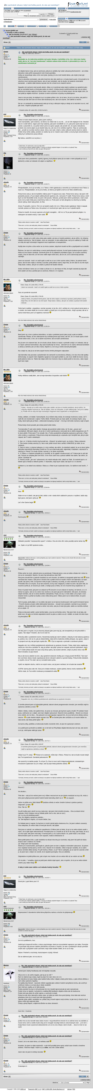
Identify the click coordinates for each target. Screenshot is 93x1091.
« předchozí (84, 37)
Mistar (34, 34)
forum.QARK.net (12, 30)
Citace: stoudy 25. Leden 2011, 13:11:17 (32, 696)
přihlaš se (17, 10)
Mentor (6, 965)
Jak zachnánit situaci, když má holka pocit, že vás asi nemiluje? (45, 52)
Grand (6, 1015)
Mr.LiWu (7, 279)
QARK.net (23, 1089)
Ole (5, 153)
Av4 (30, 34)
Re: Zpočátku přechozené (33, 114)
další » (89, 1079)
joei (5, 114)
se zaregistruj (27, 10)
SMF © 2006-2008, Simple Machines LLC (53, 1089)
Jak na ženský (14, 34)
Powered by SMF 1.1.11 (34, 1089)
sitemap (69, 1089)
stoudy (6, 182)
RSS (74, 1089)
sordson (71, 22)
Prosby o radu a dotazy (15, 32)
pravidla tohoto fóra (75, 12)
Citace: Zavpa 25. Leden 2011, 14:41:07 (32, 744)
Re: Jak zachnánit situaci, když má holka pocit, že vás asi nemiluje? (46, 935)
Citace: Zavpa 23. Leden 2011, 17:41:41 (32, 284)
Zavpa (6, 51)
